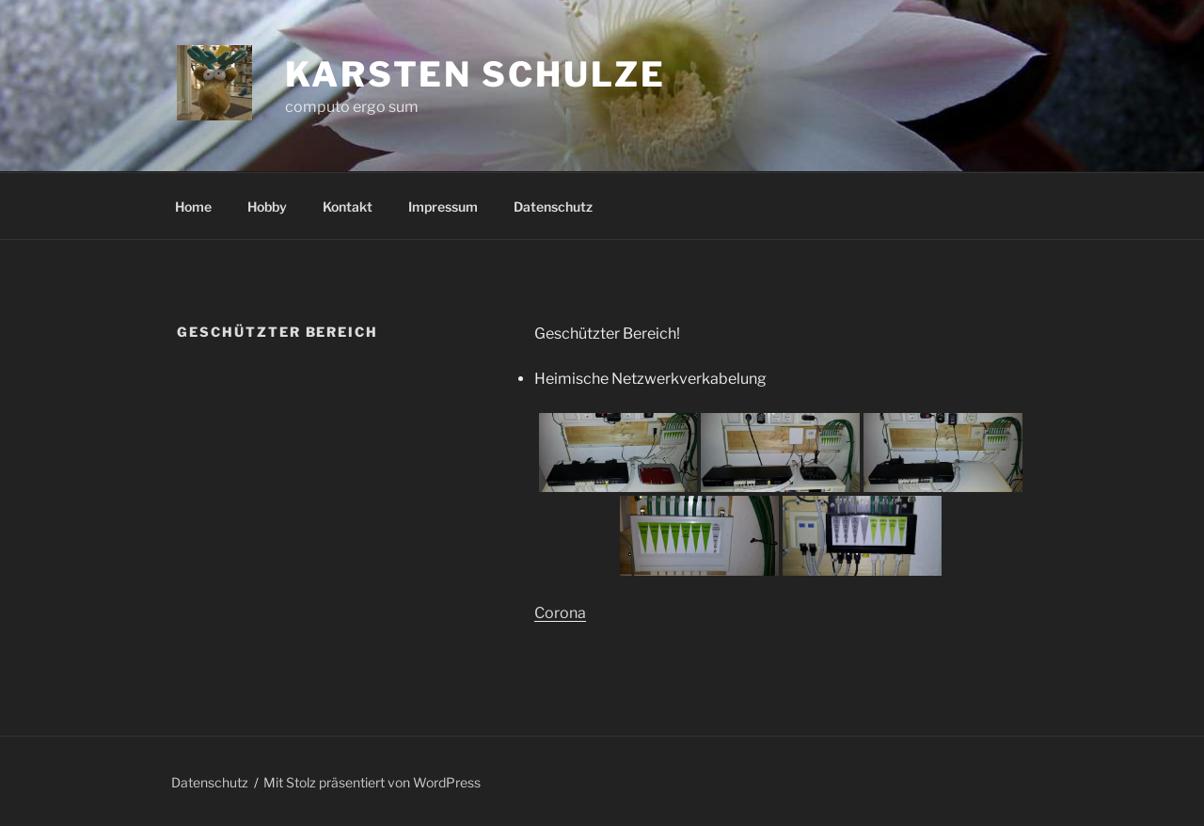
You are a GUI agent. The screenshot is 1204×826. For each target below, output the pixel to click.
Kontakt (347, 206)
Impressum (443, 206)
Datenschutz (553, 206)
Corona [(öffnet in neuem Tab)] (560, 613)
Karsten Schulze (475, 74)
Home (193, 206)
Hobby (267, 206)
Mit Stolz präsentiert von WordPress (372, 782)
